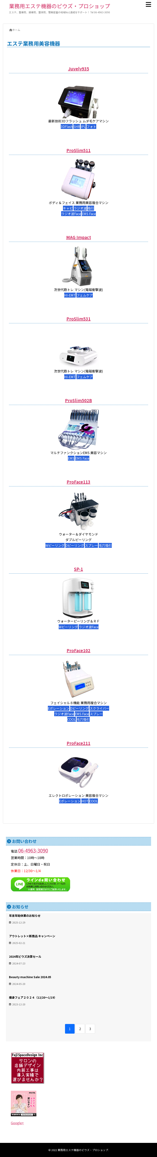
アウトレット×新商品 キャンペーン (32, 936)
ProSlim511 (78, 150)
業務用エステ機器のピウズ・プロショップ (59, 6)
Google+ (17, 1122)
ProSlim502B (78, 400)
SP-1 (78, 569)
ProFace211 (78, 743)
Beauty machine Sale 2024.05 (30, 977)
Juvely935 (78, 69)
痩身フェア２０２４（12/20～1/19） (33, 997)
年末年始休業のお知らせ (24, 915)
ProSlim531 (78, 319)
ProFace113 (78, 482)
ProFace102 (78, 650)
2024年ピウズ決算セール (25, 956)
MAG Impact (78, 237)
